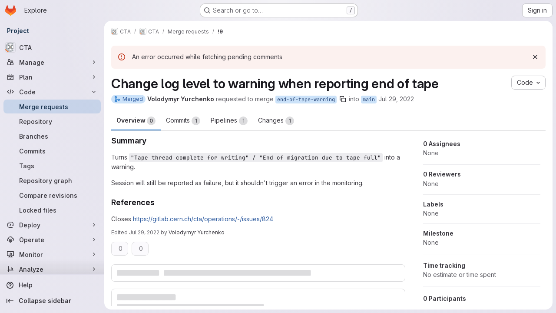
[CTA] (52, 47)
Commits (183, 121)
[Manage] (52, 62)
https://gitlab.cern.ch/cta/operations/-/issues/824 (203, 219)
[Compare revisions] (52, 195)
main (369, 99)
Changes (276, 121)
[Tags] (52, 166)
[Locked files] (52, 210)
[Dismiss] (535, 57)
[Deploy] (52, 225)
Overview (136, 121)
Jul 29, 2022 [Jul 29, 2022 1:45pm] (144, 232)
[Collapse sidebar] (52, 301)
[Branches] (52, 136)
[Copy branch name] (343, 99)
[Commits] (52, 151)
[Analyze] (52, 269)
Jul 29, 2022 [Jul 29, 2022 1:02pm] (396, 99)
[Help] (52, 285)
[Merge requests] (52, 106)
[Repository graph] (52, 180)
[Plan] (52, 77)
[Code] (52, 92)
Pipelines (229, 121)
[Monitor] (52, 254)
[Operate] (52, 239)
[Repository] (52, 121)
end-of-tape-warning (306, 99)
